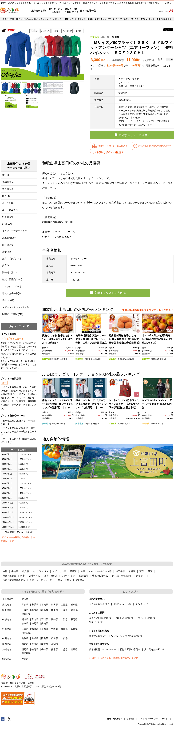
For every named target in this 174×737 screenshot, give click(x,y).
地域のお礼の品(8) (11, 293)
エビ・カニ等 (59, 571)
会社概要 (130, 719)
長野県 (74, 619)
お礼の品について (125, 618)
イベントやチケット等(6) (14, 230)
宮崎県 (74, 649)
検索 (152, 10)
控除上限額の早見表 (130, 649)
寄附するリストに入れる (110, 292)
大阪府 (54, 629)
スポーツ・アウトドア (40, 580)
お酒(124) (7, 223)
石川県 (44, 619)
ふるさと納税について (100, 618)
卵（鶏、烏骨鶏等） (122, 575)
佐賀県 (35, 649)
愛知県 (44, 623)
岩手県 (35, 604)
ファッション (46, 19)
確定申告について (98, 636)
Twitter (10, 719)
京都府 (44, 629)
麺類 (150, 571)
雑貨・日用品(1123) (12, 279)
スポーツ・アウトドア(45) (15, 307)
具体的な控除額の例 (154, 649)
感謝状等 (83, 575)
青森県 (25, 604)
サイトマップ (167, 719)
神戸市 (127, 423)
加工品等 (120, 571)
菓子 (141, 571)
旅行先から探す (39, 10)
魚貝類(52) (7, 189)
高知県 (54, 644)
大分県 (64, 649)
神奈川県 (55, 423)
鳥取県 (154, 423)
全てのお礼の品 (88, 10)
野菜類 (73, 571)
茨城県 (25, 610)
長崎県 (44, 649)
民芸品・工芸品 (63, 580)
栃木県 (35, 610)
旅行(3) (5, 175)
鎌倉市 (63, 423)
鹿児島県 (26, 653)
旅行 (5, 571)
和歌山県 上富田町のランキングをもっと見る (146, 309)
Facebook (2, 719)
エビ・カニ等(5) (10, 210)
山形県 (64, 604)
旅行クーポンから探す (56, 10)
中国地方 (146, 423)
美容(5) (5, 265)
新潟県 (25, 619)
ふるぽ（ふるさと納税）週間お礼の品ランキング (113, 657)
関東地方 (46, 423)
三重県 (25, 629)
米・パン (43, 571)
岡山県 (44, 638)
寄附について (96, 622)
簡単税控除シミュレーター (102, 649)
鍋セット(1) (8, 300)
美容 (22, 575)
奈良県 (74, 629)
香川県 (35, 644)
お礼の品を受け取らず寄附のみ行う (155, 146)
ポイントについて (147, 618)
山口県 (64, 638)
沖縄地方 (6, 658)
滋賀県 (35, 629)
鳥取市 (160, 423)
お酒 (83, 571)
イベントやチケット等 (100, 571)
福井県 (54, 619)
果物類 (14, 571)
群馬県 (44, 610)
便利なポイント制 (122, 604)
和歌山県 (104, 37)
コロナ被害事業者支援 (14, 580)
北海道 (25, 599)
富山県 (35, 619)
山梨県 (64, 619)
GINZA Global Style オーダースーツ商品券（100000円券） (157, 404)
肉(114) (6, 196)
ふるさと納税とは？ (99, 604)
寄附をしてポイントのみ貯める (112, 146)
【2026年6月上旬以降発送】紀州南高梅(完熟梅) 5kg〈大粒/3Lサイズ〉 (157, 339)
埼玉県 (54, 610)
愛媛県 (44, 644)
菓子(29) (6, 251)
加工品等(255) (9, 237)
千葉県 (64, 610)
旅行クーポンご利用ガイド (71, 10)
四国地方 (6, 644)
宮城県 (44, 604)
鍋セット (140, 575)
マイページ (133, 10)
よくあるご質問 (121, 10)
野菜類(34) (7, 217)
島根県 (35, 638)
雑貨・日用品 (51, 575)
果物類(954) (8, 182)
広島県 (54, 638)
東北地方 (6, 604)
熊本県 (54, 649)
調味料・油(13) (9, 272)
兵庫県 (121, 423)
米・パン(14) (8, 203)
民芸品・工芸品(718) (12, 314)
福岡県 (25, 649)
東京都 (74, 610)
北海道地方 (7, 599)
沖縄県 (25, 658)
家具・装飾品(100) (11, 258)
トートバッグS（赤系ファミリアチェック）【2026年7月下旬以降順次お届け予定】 (124, 404)
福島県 (74, 604)
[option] (42, 54)
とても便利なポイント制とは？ (107, 152)
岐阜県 (25, 623)
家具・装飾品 (9, 575)
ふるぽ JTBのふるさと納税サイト (9, 10)
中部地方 (6, 619)
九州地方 (6, 649)
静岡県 (35, 623)
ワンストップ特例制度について (126, 636)
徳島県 (25, 644)
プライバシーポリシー (148, 719)
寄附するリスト (143, 10)
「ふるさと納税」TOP (10, 19)
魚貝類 (25, 571)
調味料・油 (34, 575)
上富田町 (114, 37)
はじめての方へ (105, 10)
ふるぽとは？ (142, 604)
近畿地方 (94, 37)
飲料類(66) (7, 244)
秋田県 (54, 604)
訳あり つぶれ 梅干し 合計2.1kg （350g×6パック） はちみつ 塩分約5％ (57, 339)
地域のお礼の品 (100, 575)
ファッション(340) (11, 286)
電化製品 (79, 580)
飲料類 (132, 571)
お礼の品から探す (30, 19)
